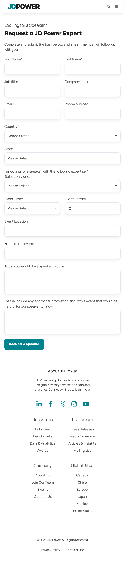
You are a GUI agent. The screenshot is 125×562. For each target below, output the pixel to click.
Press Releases (82, 429)
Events (43, 489)
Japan (82, 496)
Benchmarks (42, 436)
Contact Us (43, 496)
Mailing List (82, 450)
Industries (43, 429)
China (82, 482)
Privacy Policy (50, 550)
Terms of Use (75, 550)
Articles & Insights (82, 443)
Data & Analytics (42, 443)
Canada (82, 475)
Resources (42, 419)
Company (43, 465)
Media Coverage (82, 436)
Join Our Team (43, 482)
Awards (42, 450)
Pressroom (82, 419)
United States (82, 510)
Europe (82, 489)
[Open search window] (108, 6)
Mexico (82, 503)
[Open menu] (116, 6)
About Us (43, 475)
